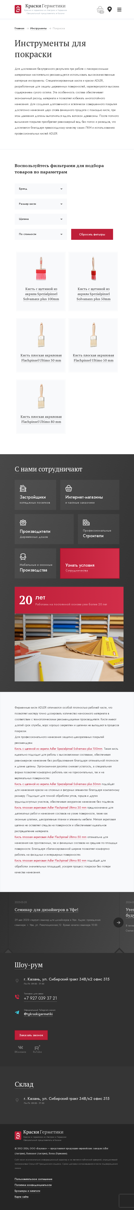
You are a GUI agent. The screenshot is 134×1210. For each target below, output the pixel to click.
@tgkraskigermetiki (38, 1014)
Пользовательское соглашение (33, 1179)
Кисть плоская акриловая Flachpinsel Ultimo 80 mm (41, 419)
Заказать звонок (31, 1035)
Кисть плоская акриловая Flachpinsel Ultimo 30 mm (41, 358)
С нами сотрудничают (48, 468)
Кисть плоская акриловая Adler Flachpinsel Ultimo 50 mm (50, 837)
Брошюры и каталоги (27, 1191)
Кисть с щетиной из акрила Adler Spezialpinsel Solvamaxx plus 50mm (58, 784)
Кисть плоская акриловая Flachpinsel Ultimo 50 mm (93, 358)
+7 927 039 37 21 (40, 998)
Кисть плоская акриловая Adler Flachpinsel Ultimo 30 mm (50, 807)
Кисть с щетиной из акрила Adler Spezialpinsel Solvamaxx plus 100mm (58, 749)
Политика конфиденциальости (33, 1185)
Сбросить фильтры (92, 234)
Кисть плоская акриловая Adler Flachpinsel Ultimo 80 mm (50, 860)
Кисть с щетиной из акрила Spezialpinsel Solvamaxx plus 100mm (41, 293)
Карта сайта (21, 1197)
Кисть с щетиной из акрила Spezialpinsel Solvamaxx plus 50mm (94, 293)
